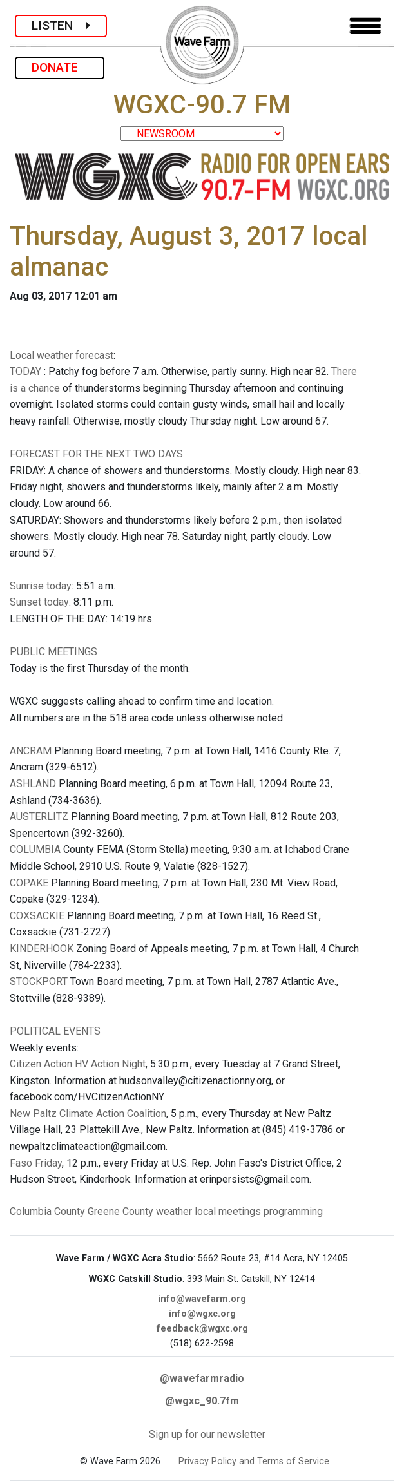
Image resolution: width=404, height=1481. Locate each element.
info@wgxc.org (202, 1313)
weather (174, 1211)
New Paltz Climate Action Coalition (88, 1113)
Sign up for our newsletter (207, 1434)
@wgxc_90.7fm (202, 1401)
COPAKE (29, 883)
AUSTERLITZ (39, 816)
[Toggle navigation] (365, 26)
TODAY (27, 371)
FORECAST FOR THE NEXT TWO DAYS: (97, 454)
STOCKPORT (39, 981)
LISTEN (61, 25)
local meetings (228, 1211)
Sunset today (39, 602)
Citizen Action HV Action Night (78, 1064)
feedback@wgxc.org (202, 1328)
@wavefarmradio (202, 1378)
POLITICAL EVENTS (55, 1031)
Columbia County (47, 1211)
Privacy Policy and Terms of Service (253, 1461)
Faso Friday (36, 1163)
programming (293, 1211)
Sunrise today (41, 586)
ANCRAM (31, 751)
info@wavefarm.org (202, 1299)
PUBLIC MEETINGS (53, 651)
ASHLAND (33, 784)
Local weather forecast (61, 355)
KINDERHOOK (41, 948)
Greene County (120, 1211)
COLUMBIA (35, 849)
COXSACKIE (37, 916)
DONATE (60, 67)
